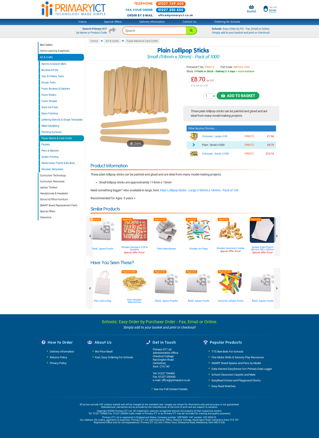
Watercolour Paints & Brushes (58, 163)
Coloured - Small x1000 (215, 153)
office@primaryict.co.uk (175, 15)
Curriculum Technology (53, 175)
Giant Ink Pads (49, 107)
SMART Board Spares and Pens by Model (236, 363)
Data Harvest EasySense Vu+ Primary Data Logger (242, 368)
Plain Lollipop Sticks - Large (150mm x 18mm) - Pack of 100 (199, 190)
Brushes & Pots (49, 70)
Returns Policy (58, 357)
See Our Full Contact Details (171, 389)
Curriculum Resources (52, 181)
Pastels (45, 144)
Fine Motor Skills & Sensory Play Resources (238, 357)
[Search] (191, 31)
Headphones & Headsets (54, 193)
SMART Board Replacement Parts (59, 205)
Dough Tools (48, 82)
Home (82, 21)
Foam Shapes (49, 101)
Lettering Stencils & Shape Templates (62, 119)
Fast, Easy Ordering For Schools (114, 357)
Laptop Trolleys (48, 187)
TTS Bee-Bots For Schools (227, 351)
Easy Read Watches (224, 386)
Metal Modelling (50, 125)
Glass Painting (49, 113)
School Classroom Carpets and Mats (234, 374)
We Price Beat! (104, 351)
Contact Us (190, 21)
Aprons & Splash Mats (53, 63)
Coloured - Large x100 (214, 136)
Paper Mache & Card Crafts (56, 138)
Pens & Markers (50, 150)
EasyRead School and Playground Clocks (236, 380)
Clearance (45, 217)
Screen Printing (50, 156)
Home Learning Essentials (54, 50)
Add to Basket (238, 95)
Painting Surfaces (51, 132)
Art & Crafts (46, 57)
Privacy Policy (58, 363)
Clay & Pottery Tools (52, 76)
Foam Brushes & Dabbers (55, 88)
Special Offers (113, 21)
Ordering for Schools (227, 21)
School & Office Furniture (54, 199)
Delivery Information (152, 21)
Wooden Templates (52, 169)
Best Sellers (46, 44)
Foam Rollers (48, 94)
